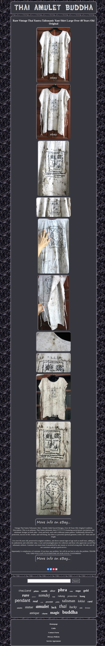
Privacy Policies (54, 637)
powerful (49, 602)
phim (36, 591)
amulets (19, 608)
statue (29, 607)
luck (53, 607)
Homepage (53, 624)
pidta (57, 602)
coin (41, 602)
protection (72, 596)
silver (52, 591)
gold (86, 590)
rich (81, 608)
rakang (61, 596)
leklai (81, 601)
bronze (87, 608)
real (35, 601)
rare (25, 595)
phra (62, 589)
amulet (42, 606)
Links (53, 628)
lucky (73, 607)
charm (44, 613)
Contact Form (53, 632)
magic (55, 613)
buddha (70, 612)
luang (82, 596)
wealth (44, 591)
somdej (44, 595)
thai (63, 606)
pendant (22, 600)
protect (34, 597)
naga (78, 590)
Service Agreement (53, 641)
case (71, 591)
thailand (25, 590)
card (90, 601)
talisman (68, 601)
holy (53, 597)
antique (34, 613)
